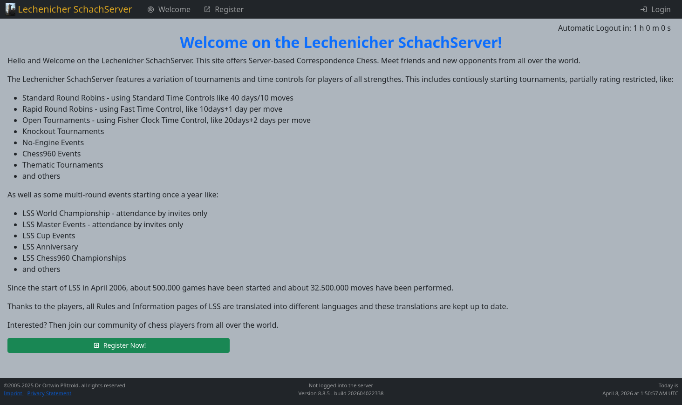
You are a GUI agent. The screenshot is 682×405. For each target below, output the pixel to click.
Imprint (14, 393)
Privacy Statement (49, 393)
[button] (118, 345)
